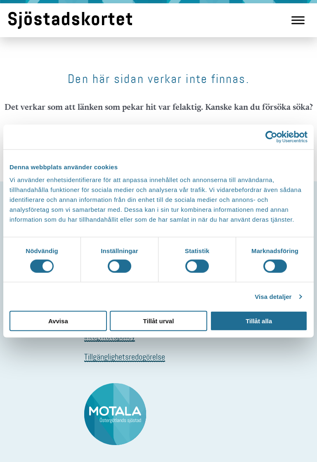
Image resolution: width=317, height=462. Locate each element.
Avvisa (58, 321)
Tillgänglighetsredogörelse (124, 356)
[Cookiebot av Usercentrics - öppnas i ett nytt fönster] (271, 136)
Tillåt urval (158, 321)
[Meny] (298, 20)
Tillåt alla (259, 321)
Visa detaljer (273, 296)
